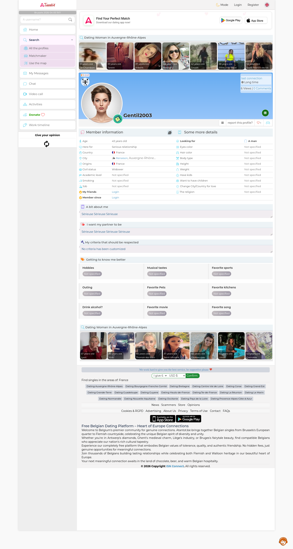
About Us (169, 492)
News (155, 486)
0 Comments (262, 88)
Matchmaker (35, 56)
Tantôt (47, 5)
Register (253, 5)
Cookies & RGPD (132, 492)
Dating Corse (234, 467)
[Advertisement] (176, 20)
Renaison (122, 158)
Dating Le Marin (254, 473)
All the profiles (36, 48)
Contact (215, 492)
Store (181, 486)
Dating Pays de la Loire (194, 479)
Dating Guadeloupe (126, 473)
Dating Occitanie (168, 479)
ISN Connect (175, 547)
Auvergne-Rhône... (142, 158)
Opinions (193, 486)
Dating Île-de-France (205, 473)
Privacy (183, 492)
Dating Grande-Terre (99, 473)
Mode (222, 5)
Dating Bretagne (180, 467)
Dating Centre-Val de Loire (207, 467)
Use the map (35, 63)
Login (238, 5)
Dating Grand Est (254, 467)
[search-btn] (70, 19)
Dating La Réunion (231, 473)
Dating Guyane (149, 473)
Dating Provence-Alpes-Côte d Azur (231, 479)
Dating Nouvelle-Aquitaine (139, 479)
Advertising (153, 492)
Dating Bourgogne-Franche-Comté (146, 467)
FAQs (226, 492)
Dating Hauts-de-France (175, 473)
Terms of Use (199, 492)
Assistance (283, 541)
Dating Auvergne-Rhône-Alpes (105, 467)
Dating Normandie (110, 479)
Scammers (168, 486)
